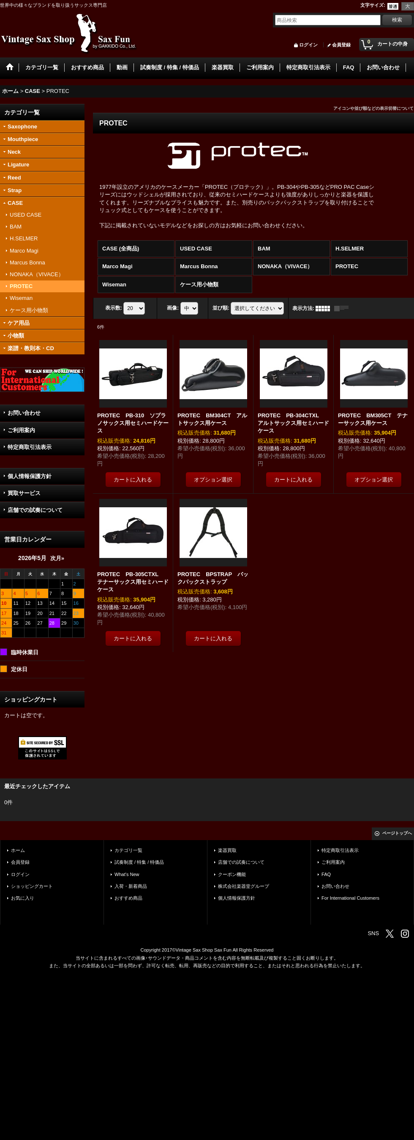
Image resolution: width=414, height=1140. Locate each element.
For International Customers (350, 898)
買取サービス (24, 493)
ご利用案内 (21, 430)
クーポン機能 (232, 874)
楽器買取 (227, 850)
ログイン (308, 44)
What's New (126, 874)
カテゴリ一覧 (128, 850)
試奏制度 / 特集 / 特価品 (139, 862)
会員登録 (341, 44)
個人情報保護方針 (30, 476)
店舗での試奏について (35, 510)
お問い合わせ (24, 413)
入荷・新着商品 (130, 886)
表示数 (113, 308)
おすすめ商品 (128, 898)
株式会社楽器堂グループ (243, 886)
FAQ (326, 874)
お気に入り (22, 898)
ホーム (18, 850)
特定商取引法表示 (30, 447)
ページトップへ (397, 833)
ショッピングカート (32, 886)
